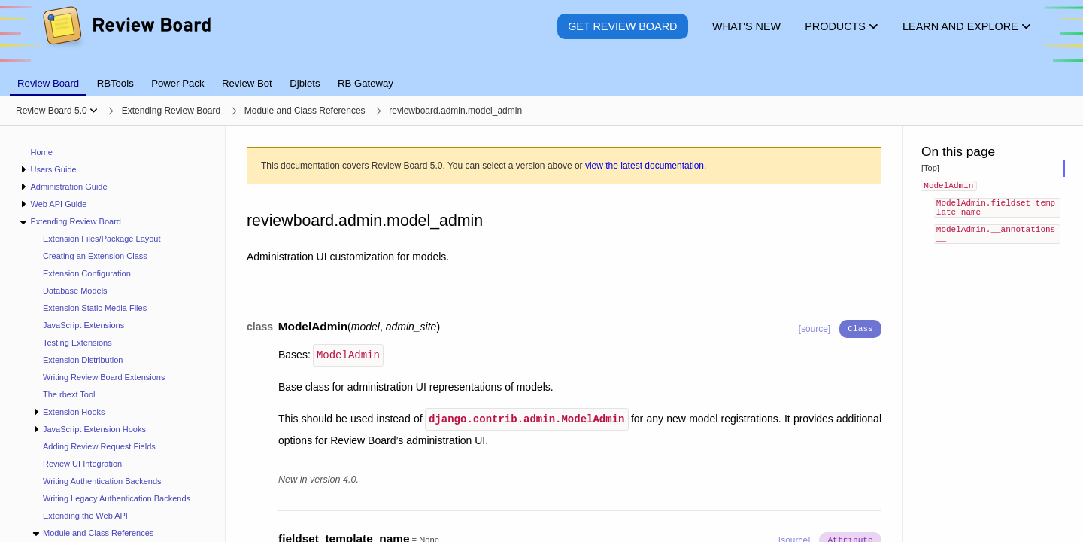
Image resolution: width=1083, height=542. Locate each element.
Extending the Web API (85, 515)
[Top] (930, 167)
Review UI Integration (82, 463)
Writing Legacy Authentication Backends (116, 498)
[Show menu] (93, 110)
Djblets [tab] (305, 83)
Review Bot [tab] (247, 83)
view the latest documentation (644, 165)
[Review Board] (126, 37)
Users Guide (53, 169)
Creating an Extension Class (95, 255)
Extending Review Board (75, 221)
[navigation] (113, 334)
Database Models (75, 290)
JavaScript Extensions (83, 325)
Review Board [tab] (48, 83)
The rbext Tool (69, 394)
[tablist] (541, 74)
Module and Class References (98, 532)
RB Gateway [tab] (365, 83)
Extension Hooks (74, 411)
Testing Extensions (77, 342)
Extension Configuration (87, 273)
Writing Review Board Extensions (104, 377)
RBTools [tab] (115, 83)
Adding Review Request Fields (99, 446)
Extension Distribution (83, 359)
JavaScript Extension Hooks (94, 429)
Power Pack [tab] (177, 83)
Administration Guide (68, 186)
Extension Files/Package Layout (102, 238)
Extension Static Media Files (95, 307)
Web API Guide (58, 204)
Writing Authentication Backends (102, 481)
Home (42, 152)
